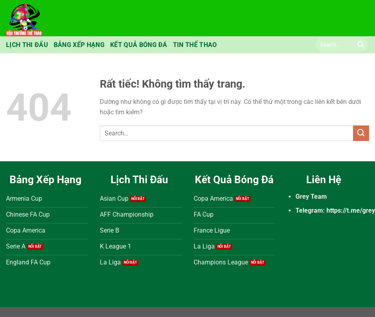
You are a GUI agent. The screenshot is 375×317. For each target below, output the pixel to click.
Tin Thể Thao (195, 45)
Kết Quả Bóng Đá (138, 45)
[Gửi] (360, 45)
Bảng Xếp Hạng (79, 45)
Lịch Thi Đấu (27, 45)
